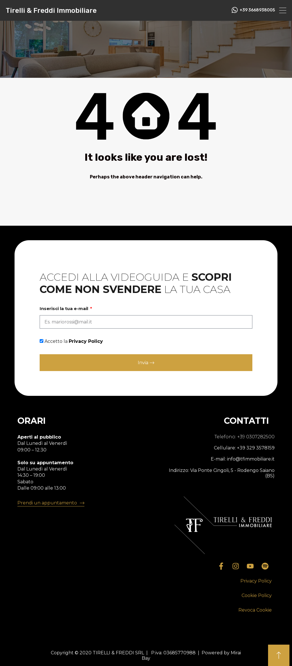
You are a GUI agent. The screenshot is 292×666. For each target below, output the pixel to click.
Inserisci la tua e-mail (64, 308)
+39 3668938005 (257, 10)
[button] (256, 581)
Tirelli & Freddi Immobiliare (51, 10)
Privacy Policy (86, 341)
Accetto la (73, 341)
